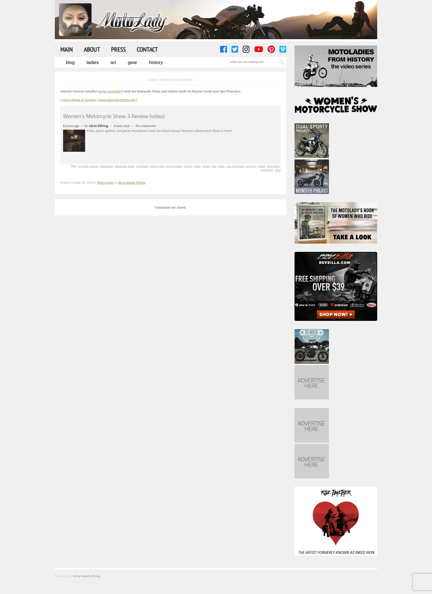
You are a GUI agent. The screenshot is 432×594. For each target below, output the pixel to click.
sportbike (267, 170)
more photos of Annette (79, 100)
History (156, 62)
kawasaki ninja (124, 166)
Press (118, 49)
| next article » (183, 80)
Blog (70, 62)
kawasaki (106, 166)
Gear (132, 62)
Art (113, 62)
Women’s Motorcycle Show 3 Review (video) (114, 116)
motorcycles (174, 166)
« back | (153, 80)
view (278, 170)
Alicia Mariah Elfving (131, 182)
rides (221, 166)
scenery (251, 166)
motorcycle (157, 166)
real (213, 166)
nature (188, 166)
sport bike (273, 166)
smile (261, 166)
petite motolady (109, 91)
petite (206, 166)
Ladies (93, 62)
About (92, 49)
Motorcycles (105, 182)
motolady (142, 166)
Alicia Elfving (98, 126)
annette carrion (89, 166)
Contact (147, 49)
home (165, 80)
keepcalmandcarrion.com (117, 100)
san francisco (235, 166)
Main (66, 49)
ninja (197, 166)
